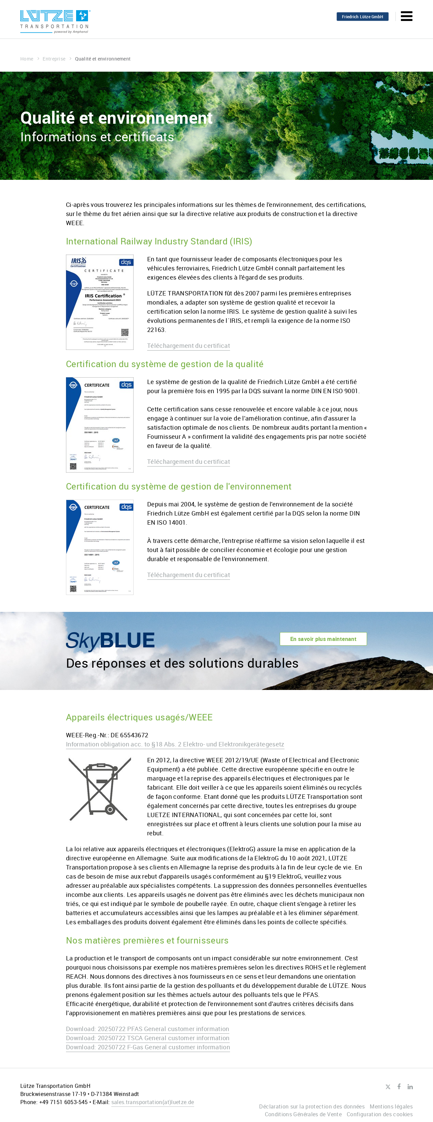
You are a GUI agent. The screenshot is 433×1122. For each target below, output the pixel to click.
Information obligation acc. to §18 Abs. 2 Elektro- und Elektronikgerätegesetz (175, 744)
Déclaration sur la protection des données (312, 1106)
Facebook (399, 1087)
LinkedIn (410, 1087)
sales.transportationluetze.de (152, 1102)
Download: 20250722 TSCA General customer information (148, 1038)
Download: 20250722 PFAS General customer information (147, 1029)
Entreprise (57, 58)
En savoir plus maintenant (323, 639)
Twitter (387, 1087)
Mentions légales (391, 1106)
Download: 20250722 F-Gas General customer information (148, 1047)
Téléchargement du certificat (188, 345)
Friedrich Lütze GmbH (362, 16)
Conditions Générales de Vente (303, 1114)
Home (29, 58)
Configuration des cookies (380, 1114)
